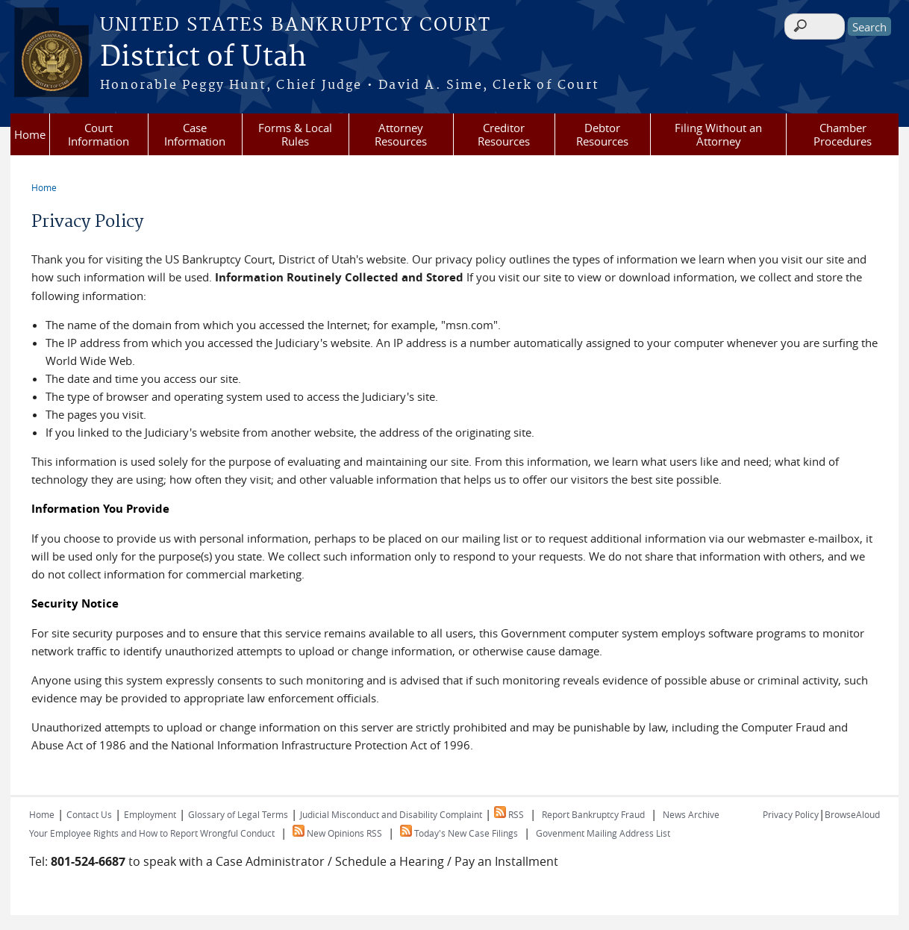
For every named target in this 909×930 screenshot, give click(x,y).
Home (30, 134)
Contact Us (89, 814)
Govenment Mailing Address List (603, 833)
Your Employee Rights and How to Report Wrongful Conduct (152, 833)
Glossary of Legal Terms (238, 814)
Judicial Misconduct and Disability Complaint (391, 814)
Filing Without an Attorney (718, 134)
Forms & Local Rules (295, 134)
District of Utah (203, 57)
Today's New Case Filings (459, 833)
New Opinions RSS (337, 833)
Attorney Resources (401, 134)
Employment (150, 814)
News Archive (691, 814)
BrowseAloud (852, 814)
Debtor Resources (602, 134)
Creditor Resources (504, 134)
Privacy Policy (791, 814)
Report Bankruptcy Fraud (593, 814)
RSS (509, 814)
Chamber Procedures (842, 134)
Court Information (98, 134)
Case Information (194, 134)
